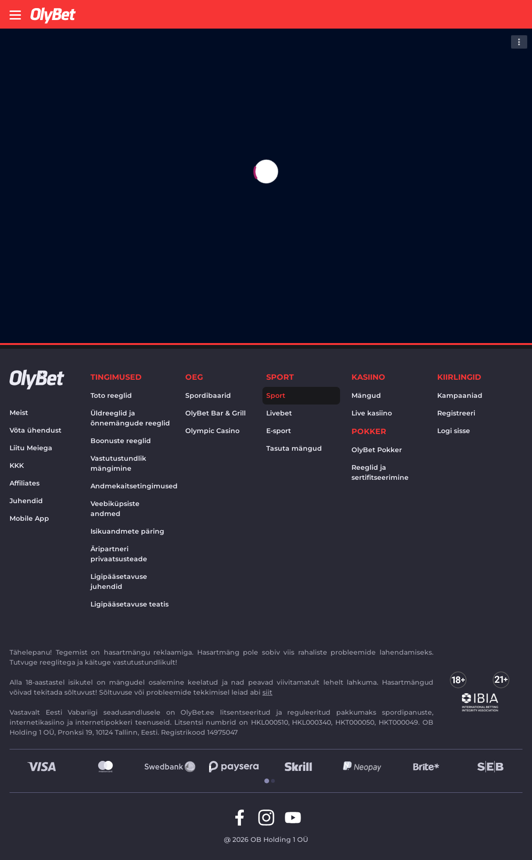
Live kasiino (371, 413)
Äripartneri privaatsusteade (118, 554)
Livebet (279, 413)
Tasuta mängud (294, 448)
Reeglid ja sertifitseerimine (380, 472)
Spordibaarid (208, 395)
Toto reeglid (111, 395)
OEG (194, 377)
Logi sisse (453, 430)
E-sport (278, 430)
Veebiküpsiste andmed (115, 508)
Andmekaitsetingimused (132, 486)
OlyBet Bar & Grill (215, 413)
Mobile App (29, 518)
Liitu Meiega (31, 448)
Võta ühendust (35, 430)
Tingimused (115, 377)
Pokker (368, 431)
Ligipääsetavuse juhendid (118, 581)
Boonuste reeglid (120, 440)
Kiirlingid (459, 377)
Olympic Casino (212, 430)
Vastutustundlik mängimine (118, 463)
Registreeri (456, 413)
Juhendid (26, 500)
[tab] (263, 781)
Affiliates (25, 483)
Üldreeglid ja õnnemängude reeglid (130, 418)
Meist (19, 412)
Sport (280, 377)
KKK (17, 465)
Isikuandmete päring (127, 531)
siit (267, 692)
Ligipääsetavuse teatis (129, 604)
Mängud (366, 395)
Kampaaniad (459, 395)
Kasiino (368, 377)
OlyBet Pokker (376, 449)
